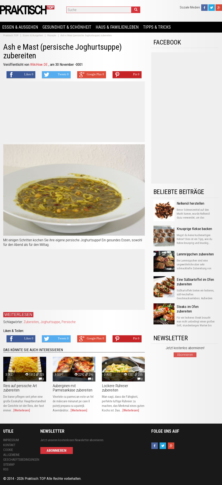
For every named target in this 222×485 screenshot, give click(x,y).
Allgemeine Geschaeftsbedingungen (18, 457)
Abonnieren (185, 355)
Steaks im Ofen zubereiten (188, 308)
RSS (5, 469)
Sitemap (9, 465)
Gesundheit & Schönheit (66, 27)
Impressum (11, 440)
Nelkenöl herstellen (190, 203)
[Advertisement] (74, 111)
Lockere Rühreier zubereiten (115, 388)
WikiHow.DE (39, 64)
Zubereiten (31, 322)
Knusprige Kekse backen (194, 229)
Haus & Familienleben (117, 27)
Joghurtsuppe (50, 322)
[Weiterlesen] (21, 410)
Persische (69, 322)
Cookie (8, 450)
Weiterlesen (18, 314)
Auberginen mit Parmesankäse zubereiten (72, 388)
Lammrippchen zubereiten (195, 254)
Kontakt (9, 445)
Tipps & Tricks (157, 27)
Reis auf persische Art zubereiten (20, 388)
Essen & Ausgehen (20, 27)
